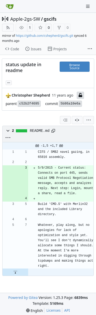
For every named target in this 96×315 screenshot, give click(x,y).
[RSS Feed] (8, 27)
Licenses (53, 310)
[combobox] (65, 120)
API (67, 310)
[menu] (88, 120)
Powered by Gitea (23, 297)
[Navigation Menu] (88, 6)
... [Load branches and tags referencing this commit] (8, 82)
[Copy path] (53, 130)
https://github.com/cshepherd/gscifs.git (44, 35)
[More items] (90, 49)
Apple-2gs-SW (25, 18)
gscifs (50, 18)
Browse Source (74, 66)
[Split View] (77, 120)
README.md (40, 131)
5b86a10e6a (70, 104)
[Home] (10, 6)
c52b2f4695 (29, 104)
